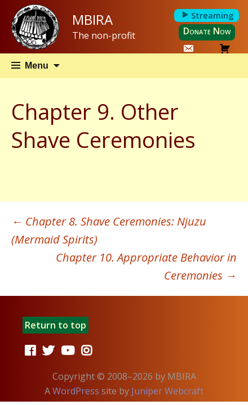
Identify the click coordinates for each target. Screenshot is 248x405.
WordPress (75, 391)
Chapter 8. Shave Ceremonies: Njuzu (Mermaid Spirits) (108, 230)
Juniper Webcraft (167, 391)
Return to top (55, 325)
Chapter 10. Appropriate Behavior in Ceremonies (146, 266)
